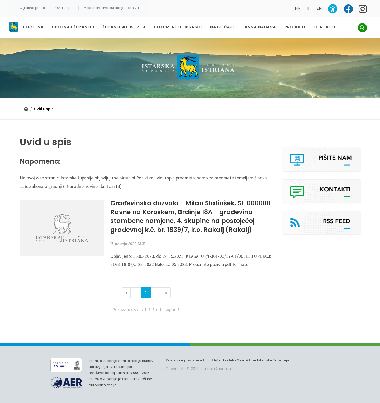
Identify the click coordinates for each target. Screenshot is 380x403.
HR (297, 8)
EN (319, 8)
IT (308, 8)
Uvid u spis (64, 7)
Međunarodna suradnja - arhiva (111, 7)
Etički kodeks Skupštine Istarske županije (250, 360)
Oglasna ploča (32, 7)
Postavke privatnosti (185, 360)
